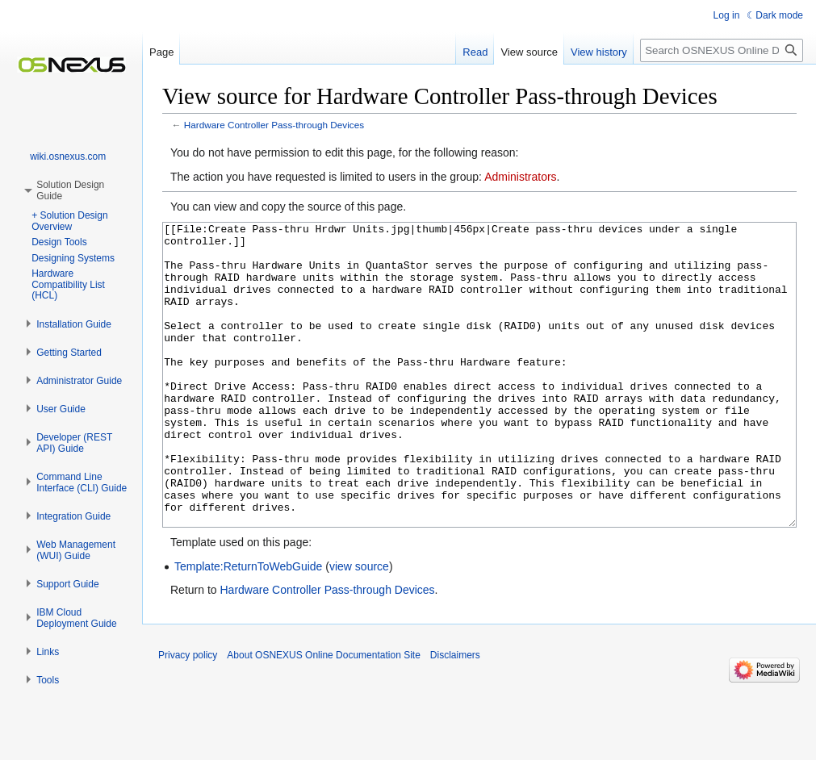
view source (359, 626)
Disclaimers (455, 715)
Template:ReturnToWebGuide (248, 626)
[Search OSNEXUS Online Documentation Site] (721, 50)
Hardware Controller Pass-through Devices (274, 124)
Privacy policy (187, 715)
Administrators (520, 176)
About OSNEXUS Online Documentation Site (323, 715)
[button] (73, 324)
